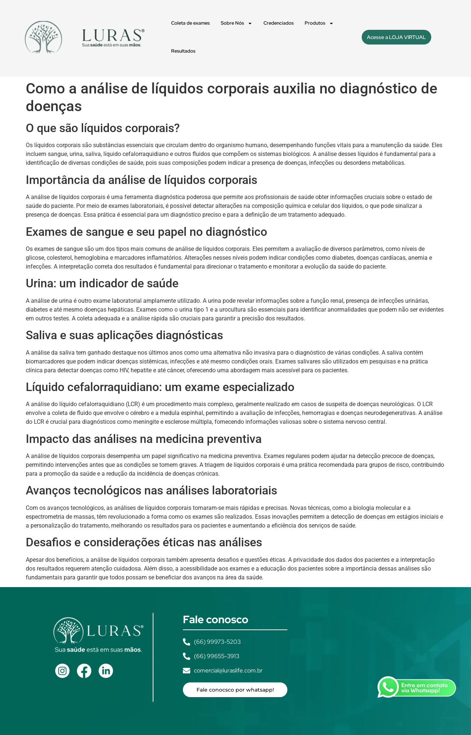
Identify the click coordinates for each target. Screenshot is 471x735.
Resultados (183, 51)
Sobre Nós (236, 23)
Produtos (319, 23)
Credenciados (278, 23)
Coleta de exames (190, 23)
